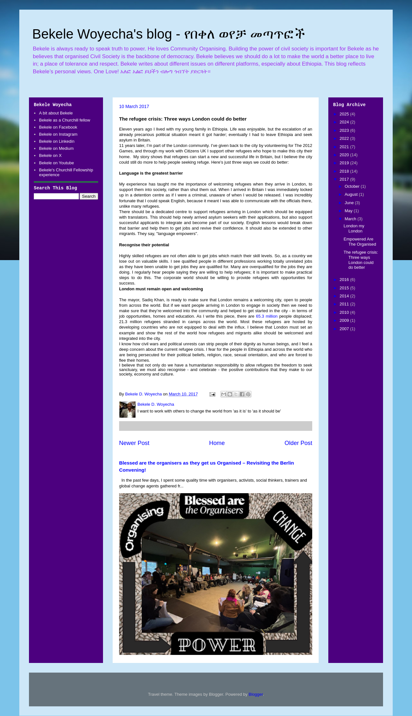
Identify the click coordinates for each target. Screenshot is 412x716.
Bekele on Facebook (58, 127)
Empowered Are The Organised (359, 242)
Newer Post (134, 443)
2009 (345, 320)
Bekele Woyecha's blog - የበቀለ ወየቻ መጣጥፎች (168, 33)
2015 (345, 287)
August (352, 194)
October (353, 186)
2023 (345, 130)
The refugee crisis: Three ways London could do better (360, 260)
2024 (345, 122)
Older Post (298, 443)
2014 (345, 296)
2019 (345, 162)
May (349, 210)
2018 (345, 171)
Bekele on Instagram (58, 134)
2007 (345, 328)
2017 (345, 179)
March (351, 218)
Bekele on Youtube (56, 162)
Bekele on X (50, 155)
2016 (345, 279)
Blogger (256, 694)
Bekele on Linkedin (56, 141)
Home (217, 443)
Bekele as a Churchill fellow (64, 120)
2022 (345, 138)
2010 (345, 312)
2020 (345, 154)
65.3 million (266, 316)
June (350, 202)
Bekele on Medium (56, 148)
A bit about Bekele (56, 113)
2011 (345, 304)
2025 (345, 114)
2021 (345, 146)
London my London (353, 228)
